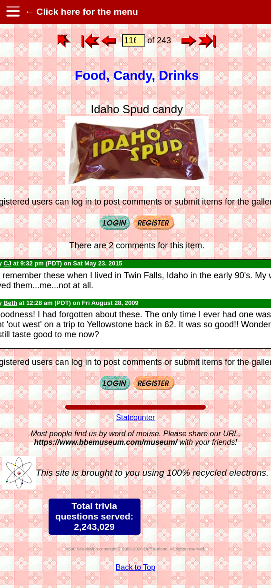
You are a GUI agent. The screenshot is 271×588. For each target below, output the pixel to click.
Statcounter (135, 417)
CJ (7, 263)
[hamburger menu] (12, 11)
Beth (10, 302)
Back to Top (135, 567)
